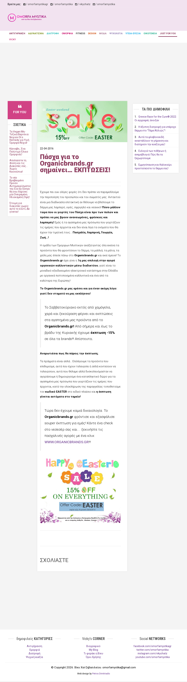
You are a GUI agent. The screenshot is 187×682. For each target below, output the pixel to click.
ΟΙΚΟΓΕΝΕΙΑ (150, 33)
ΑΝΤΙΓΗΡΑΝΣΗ (17, 33)
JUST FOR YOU (168, 33)
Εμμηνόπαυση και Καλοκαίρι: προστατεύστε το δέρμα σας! (153, 166)
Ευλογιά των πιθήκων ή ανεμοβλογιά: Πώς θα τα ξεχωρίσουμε (150, 154)
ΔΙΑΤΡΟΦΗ (53, 33)
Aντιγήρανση (34, 646)
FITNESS (80, 33)
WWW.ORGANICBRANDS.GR (67, 442)
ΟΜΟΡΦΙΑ (67, 33)
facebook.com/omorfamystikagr (152, 646)
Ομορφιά (34, 649)
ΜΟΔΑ (102, 33)
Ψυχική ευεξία (34, 657)
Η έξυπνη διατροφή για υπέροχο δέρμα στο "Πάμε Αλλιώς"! (155, 128)
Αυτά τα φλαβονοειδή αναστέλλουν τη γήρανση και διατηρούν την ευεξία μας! (151, 141)
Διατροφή (34, 653)
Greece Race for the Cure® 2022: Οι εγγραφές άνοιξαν (156, 118)
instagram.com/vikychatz (152, 653)
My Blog (93, 649)
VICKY (12, 39)
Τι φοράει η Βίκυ (93, 653)
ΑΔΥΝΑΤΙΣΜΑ (36, 33)
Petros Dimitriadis (101, 673)
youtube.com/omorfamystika (153, 657)
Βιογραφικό (93, 646)
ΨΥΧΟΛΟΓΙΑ (116, 33)
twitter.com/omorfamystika (152, 649)
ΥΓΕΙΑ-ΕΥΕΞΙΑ (133, 33)
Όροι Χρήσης (93, 657)
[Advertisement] (118, 20)
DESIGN (92, 33)
